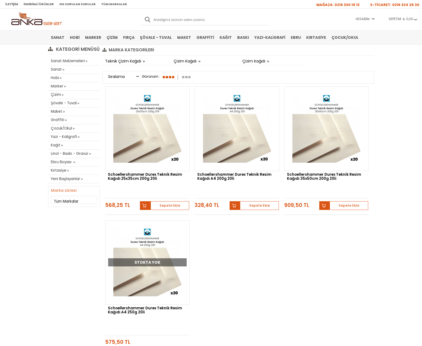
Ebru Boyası (61, 162)
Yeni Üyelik (168, 227)
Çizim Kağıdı (186, 61)
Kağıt (226, 37)
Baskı (243, 37)
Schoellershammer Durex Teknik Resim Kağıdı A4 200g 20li (204, 157)
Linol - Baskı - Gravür (69, 153)
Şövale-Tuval (60, 259)
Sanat (57, 37)
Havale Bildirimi (171, 243)
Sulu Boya (58, 227)
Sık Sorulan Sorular (77, 4)
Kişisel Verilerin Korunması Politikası (124, 253)
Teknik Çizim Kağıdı (123, 61)
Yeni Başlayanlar (65, 178)
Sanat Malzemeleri (67, 61)
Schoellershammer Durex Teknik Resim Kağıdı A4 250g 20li (342, 157)
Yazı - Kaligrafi (63, 136)
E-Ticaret (194, 339)
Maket (184, 37)
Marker (93, 37)
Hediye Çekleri (224, 251)
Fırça (129, 37)
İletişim (11, 4)
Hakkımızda (222, 227)
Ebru (296, 37)
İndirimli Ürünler (39, 4)
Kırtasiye (316, 37)
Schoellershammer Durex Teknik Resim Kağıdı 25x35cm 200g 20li (133, 157)
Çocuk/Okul (345, 37)
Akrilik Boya (59, 235)
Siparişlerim (168, 251)
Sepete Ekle (154, 176)
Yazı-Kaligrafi (269, 37)
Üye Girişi (167, 235)
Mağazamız (222, 235)
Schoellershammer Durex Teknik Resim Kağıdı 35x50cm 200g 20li (270, 157)
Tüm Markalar (114, 4)
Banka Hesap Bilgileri (120, 227)
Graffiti (205, 37)
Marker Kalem (61, 251)
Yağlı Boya (58, 243)
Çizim (112, 37)
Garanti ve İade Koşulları (123, 243)
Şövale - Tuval (156, 37)
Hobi (75, 37)
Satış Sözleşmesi (117, 235)
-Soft (180, 339)
